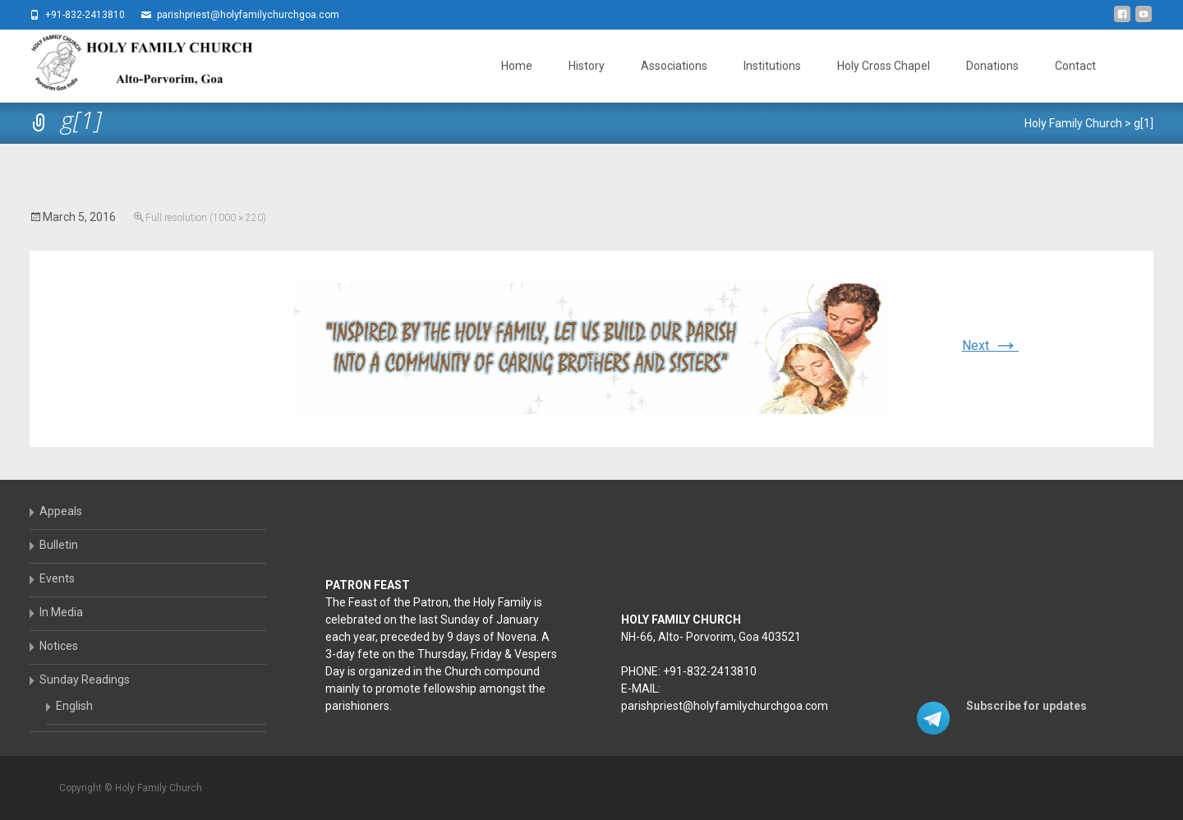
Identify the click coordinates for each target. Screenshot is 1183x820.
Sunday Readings (84, 679)
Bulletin (58, 544)
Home (516, 65)
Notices (58, 645)
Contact (1075, 65)
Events (57, 578)
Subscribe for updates (1026, 705)
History (586, 65)
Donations (992, 65)
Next (990, 345)
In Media (61, 612)
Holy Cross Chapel (883, 65)
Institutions (772, 65)
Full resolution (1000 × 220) (205, 217)
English (74, 705)
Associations (674, 65)
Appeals (60, 511)
